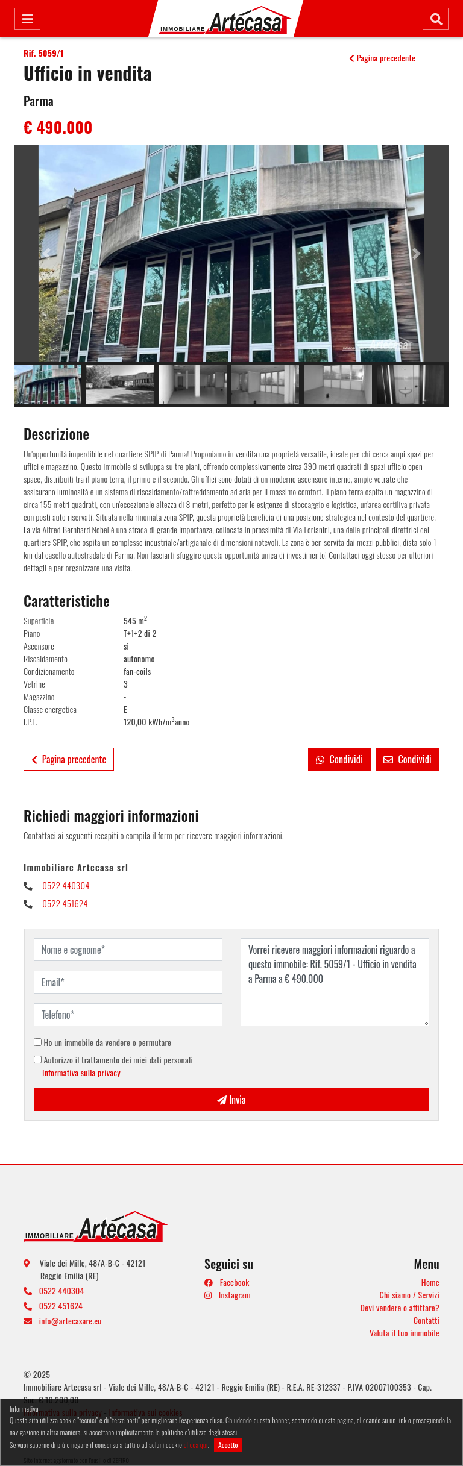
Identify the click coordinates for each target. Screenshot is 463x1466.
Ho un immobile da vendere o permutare (102, 1042)
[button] (46, 253)
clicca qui (196, 1444)
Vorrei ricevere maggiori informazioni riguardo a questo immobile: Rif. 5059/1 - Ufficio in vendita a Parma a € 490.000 (335, 982)
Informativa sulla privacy (81, 1072)
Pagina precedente (382, 57)
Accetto (228, 1444)
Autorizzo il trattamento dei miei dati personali (113, 1066)
